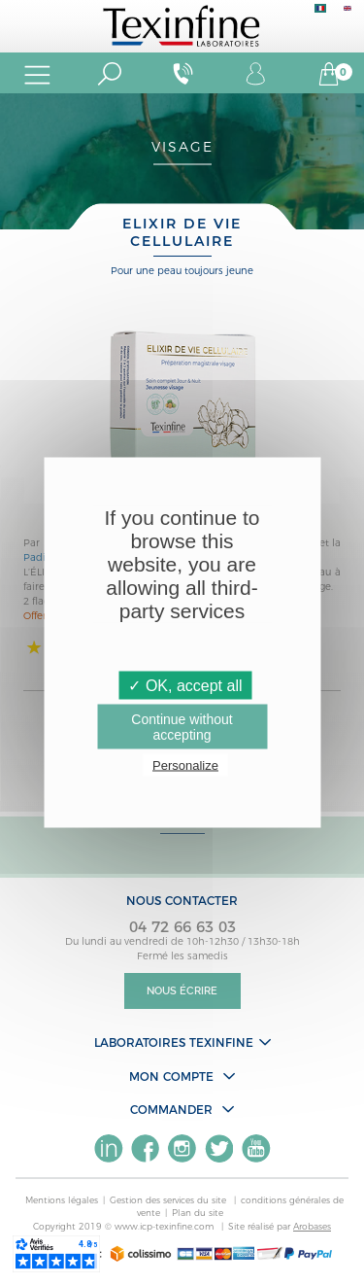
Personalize (185, 765)
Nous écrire (182, 991)
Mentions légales (61, 1200)
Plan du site (197, 1212)
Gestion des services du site (169, 1200)
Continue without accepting (181, 727)
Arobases (312, 1226)
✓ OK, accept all (185, 685)
